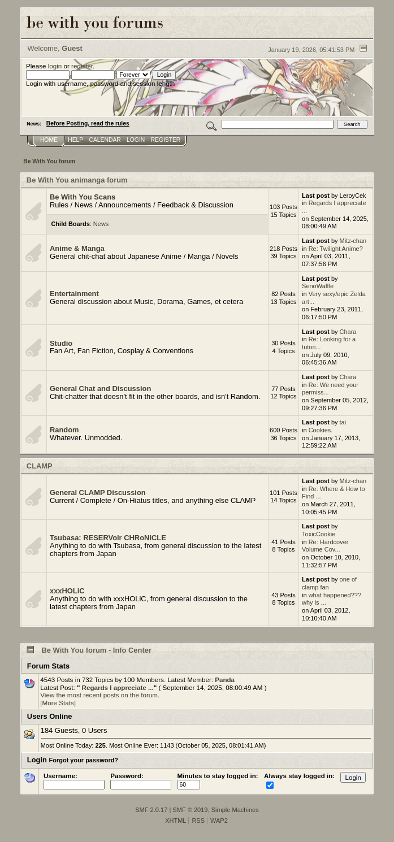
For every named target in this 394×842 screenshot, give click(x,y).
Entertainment (74, 293)
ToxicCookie (318, 534)
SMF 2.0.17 (151, 809)
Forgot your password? (84, 760)
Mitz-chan (353, 240)
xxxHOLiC (67, 591)
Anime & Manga (77, 248)
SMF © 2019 (189, 809)
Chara (348, 331)
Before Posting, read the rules (87, 123)
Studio (61, 343)
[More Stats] (58, 702)
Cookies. (321, 430)
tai (343, 422)
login (55, 66)
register (82, 66)
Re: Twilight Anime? (336, 248)
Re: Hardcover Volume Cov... (325, 546)
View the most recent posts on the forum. (99, 694)
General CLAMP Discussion (98, 492)
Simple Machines (235, 809)
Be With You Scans (82, 197)
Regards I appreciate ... (116, 687)
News (101, 223)
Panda (225, 679)
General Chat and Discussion (100, 388)
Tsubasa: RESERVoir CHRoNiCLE (108, 537)
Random (64, 430)
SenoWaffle (318, 286)
